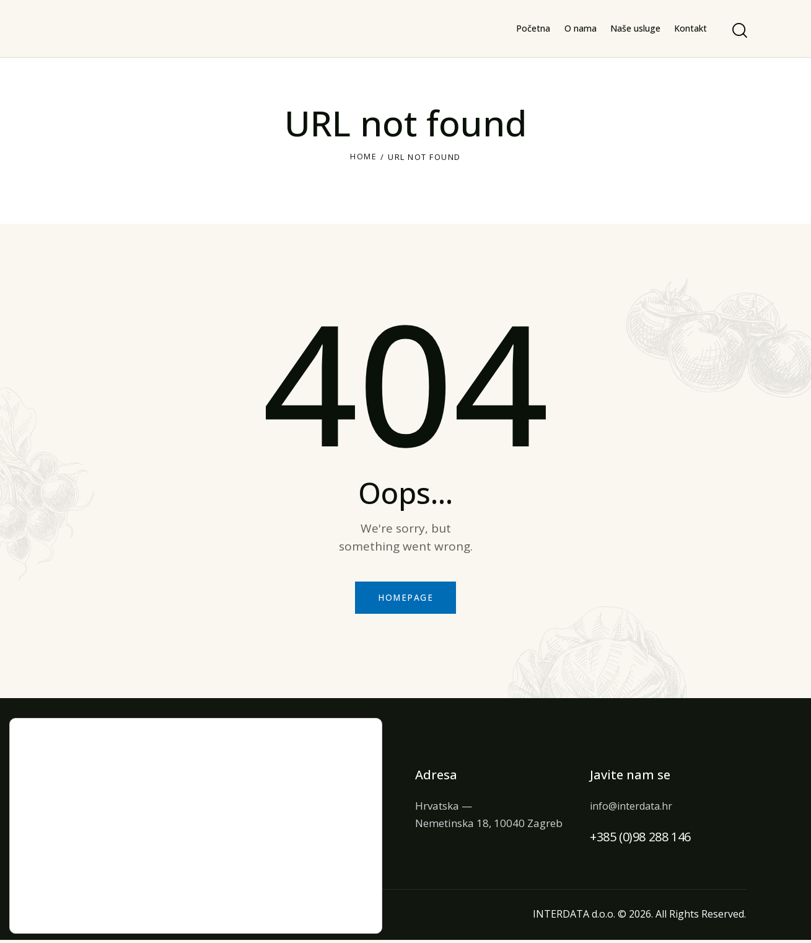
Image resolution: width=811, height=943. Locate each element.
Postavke (305, 907)
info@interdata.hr (633, 808)
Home (363, 156)
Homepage (406, 599)
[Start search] (739, 30)
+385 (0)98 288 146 (640, 839)
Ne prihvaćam (305, 881)
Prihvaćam (305, 855)
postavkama (50, 904)
